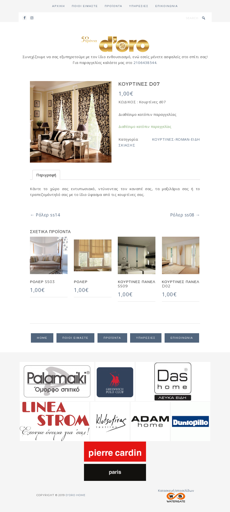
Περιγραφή (46, 175)
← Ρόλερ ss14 (45, 215)
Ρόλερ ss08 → (185, 215)
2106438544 (144, 62)
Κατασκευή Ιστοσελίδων (176, 495)
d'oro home (115, 44)
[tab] (46, 175)
